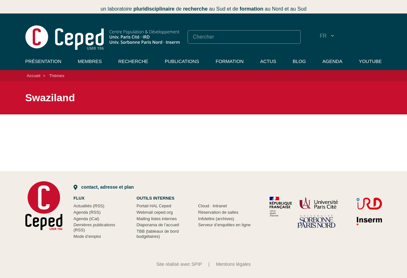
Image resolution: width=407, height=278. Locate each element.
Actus (268, 61)
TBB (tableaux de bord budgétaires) (158, 234)
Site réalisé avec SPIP (179, 264)
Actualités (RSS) (89, 205)
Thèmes (56, 75)
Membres (90, 61)
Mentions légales (233, 264)
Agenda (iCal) (86, 218)
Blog (299, 61)
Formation (229, 61)
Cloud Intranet (212, 205)
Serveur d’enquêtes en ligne (224, 224)
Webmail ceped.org (155, 212)
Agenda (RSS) (87, 212)
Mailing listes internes (157, 218)
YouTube (370, 61)
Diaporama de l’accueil (158, 224)
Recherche (133, 61)
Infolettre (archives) (216, 218)
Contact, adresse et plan (104, 187)
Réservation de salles (218, 212)
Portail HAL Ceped (154, 205)
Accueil (33, 75)
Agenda (332, 61)
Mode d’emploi (87, 236)
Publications (182, 61)
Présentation (43, 61)
